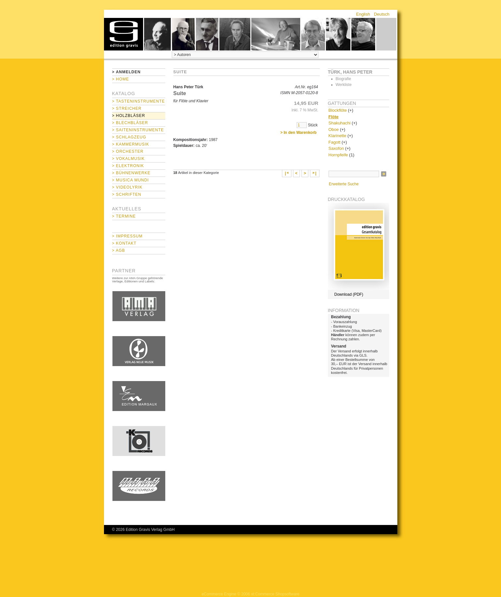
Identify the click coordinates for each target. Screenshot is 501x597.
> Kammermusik (130, 144)
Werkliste (344, 84)
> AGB (118, 250)
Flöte (334, 116)
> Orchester (128, 151)
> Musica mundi (130, 180)
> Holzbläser (128, 115)
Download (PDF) (348, 294)
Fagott (335, 142)
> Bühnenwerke (131, 173)
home (123, 34)
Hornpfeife (338, 154)
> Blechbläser (130, 123)
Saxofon (336, 148)
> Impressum (127, 236)
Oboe (334, 129)
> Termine (124, 216)
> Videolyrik (127, 187)
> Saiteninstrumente (138, 130)
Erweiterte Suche (344, 184)
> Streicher (127, 108)
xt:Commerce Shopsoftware (275, 594)
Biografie (343, 79)
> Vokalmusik (128, 158)
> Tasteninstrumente (138, 101)
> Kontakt (124, 243)
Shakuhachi (340, 123)
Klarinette (337, 135)
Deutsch (382, 14)
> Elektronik (128, 165)
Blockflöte (338, 110)
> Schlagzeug (129, 137)
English (363, 14)
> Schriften (126, 194)
